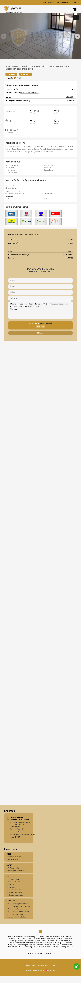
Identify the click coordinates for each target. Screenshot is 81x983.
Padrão (25, 73)
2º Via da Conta (13, 874)
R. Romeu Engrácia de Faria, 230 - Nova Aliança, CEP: (20, 831)
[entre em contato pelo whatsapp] (75, 964)
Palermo (42, 187)
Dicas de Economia (14, 896)
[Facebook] (40, 938)
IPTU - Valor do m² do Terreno (18, 918)
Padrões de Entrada (14, 899)
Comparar (25, 81)
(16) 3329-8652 (15, 838)
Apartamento (12, 73)
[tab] (76, 17)
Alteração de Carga (14, 888)
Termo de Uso (50, 960)
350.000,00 (71, 104)
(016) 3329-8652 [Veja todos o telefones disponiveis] (63, 2)
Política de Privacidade (34, 960)
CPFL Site (10, 891)
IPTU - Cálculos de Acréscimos (18, 913)
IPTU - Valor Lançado (15, 921)
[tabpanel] (40, 39)
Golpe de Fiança (13, 866)
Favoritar (11, 81)
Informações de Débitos (16, 877)
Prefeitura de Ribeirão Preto (17, 923)
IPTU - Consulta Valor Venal (17, 915)
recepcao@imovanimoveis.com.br (22, 841)
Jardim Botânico (40, 73)
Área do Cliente (47, 2)
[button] (74, 2)
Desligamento (12, 894)
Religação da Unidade (15, 902)
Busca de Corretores (14, 863)
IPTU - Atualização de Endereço (18, 910)
